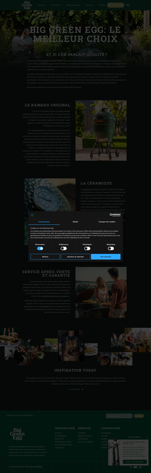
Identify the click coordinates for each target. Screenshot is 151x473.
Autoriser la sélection (75, 257)
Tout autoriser (105, 257)
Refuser (45, 257)
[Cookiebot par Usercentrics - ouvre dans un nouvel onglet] (111, 215)
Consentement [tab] (44, 222)
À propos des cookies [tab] (107, 222)
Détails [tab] (75, 222)
